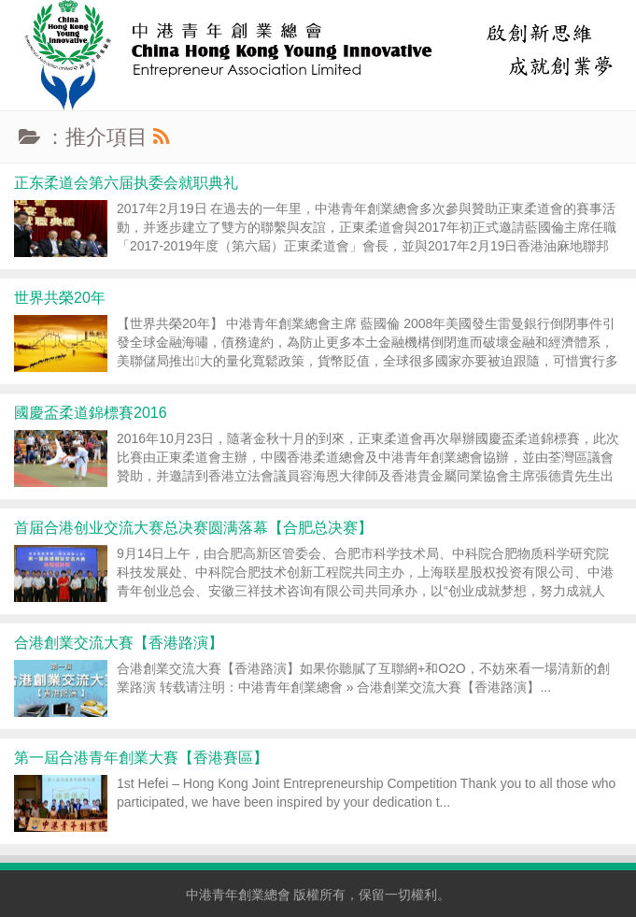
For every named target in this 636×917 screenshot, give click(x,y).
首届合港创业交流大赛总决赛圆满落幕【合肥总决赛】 (193, 528)
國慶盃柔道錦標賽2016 (90, 413)
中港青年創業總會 (238, 894)
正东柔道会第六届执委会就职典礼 (126, 183)
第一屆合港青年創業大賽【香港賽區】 (141, 758)
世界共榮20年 (60, 298)
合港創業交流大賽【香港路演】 (118, 643)
